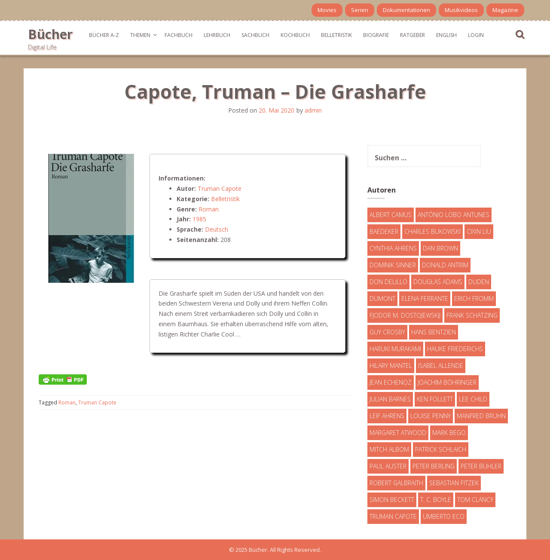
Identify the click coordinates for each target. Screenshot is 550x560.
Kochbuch (295, 35)
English (446, 35)
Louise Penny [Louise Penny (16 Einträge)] (430, 416)
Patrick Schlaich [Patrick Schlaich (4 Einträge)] (440, 449)
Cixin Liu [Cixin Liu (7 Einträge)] (479, 231)
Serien (359, 10)
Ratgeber (412, 35)
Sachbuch (255, 35)
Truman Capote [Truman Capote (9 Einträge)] (393, 516)
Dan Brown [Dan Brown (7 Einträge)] (440, 248)
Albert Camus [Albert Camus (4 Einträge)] (391, 215)
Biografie (376, 35)
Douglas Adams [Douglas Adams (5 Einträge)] (437, 282)
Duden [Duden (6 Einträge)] (478, 282)
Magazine (505, 10)
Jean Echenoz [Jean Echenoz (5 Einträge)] (391, 382)
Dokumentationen (406, 10)
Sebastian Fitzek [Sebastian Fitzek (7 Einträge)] (454, 483)
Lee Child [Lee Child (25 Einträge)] (473, 399)
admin (313, 110)
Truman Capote (219, 188)
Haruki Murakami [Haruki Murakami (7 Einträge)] (395, 349)
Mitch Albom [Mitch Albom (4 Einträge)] (389, 449)
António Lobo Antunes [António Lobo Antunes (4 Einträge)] (453, 215)
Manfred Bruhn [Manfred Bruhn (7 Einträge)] (481, 416)
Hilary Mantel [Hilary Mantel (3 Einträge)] (391, 365)
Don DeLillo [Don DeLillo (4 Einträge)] (388, 282)
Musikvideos (461, 10)
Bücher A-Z (104, 35)
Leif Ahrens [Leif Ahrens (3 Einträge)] (387, 416)
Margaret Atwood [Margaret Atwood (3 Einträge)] (398, 432)
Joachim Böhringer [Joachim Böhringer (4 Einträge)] (447, 382)
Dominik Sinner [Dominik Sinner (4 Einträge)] (393, 265)
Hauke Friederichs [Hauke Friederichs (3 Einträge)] (455, 349)
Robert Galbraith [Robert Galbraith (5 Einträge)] (396, 483)
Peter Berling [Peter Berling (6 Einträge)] (433, 466)
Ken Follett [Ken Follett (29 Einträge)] (435, 399)
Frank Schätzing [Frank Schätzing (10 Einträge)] (472, 315)
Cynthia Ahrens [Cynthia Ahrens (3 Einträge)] (393, 248)
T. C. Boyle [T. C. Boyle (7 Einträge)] (435, 500)
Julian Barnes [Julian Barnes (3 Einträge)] (390, 399)
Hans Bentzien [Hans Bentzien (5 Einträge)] (433, 332)
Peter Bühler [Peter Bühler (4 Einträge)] (481, 466)
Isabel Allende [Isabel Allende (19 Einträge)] (440, 365)
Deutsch (216, 229)
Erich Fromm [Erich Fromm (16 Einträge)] (474, 298)
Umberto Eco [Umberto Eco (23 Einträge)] (443, 516)
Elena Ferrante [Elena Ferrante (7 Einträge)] (424, 298)
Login (476, 35)
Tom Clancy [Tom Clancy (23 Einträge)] (475, 500)
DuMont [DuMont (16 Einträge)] (382, 298)
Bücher (50, 34)
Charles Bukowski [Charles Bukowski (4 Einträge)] (432, 231)
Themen (140, 35)
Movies (327, 10)
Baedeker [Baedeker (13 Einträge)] (384, 231)
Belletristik (336, 35)
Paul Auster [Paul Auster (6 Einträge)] (388, 466)
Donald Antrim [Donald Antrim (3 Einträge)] (445, 265)
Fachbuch (178, 35)
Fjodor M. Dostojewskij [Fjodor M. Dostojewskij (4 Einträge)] (405, 315)
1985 (199, 219)
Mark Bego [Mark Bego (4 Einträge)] (449, 432)
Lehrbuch (217, 35)
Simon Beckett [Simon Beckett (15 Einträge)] (392, 500)
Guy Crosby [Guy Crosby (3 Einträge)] (387, 332)
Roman (209, 209)
